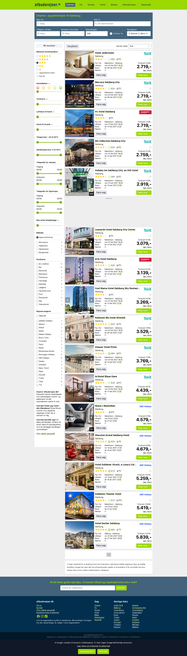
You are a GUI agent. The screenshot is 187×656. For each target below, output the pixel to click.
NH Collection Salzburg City (110, 141)
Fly (81, 5)
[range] (37, 91)
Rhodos (135, 615)
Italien (134, 617)
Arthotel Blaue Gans (106, 376)
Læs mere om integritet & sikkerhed (93, 646)
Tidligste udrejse (43, 29)
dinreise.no (125, 637)
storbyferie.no (135, 637)
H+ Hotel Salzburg (105, 111)
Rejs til (97, 20)
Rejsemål (146, 5)
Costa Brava (119, 610)
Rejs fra (39, 20)
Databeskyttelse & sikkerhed (47, 613)
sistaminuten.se (62, 637)
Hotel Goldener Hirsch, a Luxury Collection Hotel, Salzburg (127, 464)
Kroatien (135, 620)
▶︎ (91, 64)
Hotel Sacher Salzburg (107, 523)
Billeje (114, 5)
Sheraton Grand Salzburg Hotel (112, 435)
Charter (70, 5)
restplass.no (51, 637)
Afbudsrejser (129, 5)
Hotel (103, 5)
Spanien (135, 605)
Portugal (117, 622)
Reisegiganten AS (96, 635)
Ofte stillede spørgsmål (45, 434)
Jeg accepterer (87, 651)
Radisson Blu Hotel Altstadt (110, 317)
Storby (91, 5)
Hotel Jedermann (104, 53)
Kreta (116, 615)
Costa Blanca (137, 610)
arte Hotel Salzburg (105, 259)
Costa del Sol (119, 613)
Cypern (116, 620)
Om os (38, 605)
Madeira (135, 627)
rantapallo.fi (96, 637)
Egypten (117, 627)
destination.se (114, 637)
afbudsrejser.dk (75, 637)
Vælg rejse (144, 75)
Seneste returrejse (69, 29)
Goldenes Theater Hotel (108, 494)
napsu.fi (105, 637)
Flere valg (101, 75)
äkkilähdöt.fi (86, 637)
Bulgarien (136, 622)
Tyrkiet (116, 617)
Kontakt (39, 608)
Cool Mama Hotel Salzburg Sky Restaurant (118, 288)
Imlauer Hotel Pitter (106, 347)
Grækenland (137, 613)
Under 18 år (118, 605)
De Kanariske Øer (139, 608)
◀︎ (67, 64)
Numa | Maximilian (105, 406)
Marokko (135, 625)
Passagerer (132, 29)
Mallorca (117, 608)
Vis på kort (73, 46)
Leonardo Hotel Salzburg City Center (115, 229)
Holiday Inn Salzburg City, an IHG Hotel (116, 170)
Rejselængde (91, 29)
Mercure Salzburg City (107, 82)
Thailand (117, 625)
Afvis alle (103, 651)
